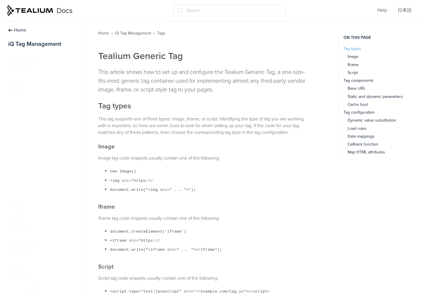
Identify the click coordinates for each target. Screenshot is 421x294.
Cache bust (358, 104)
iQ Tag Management (133, 33)
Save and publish (27, 288)
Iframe (353, 64)
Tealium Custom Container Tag (44, 173)
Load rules (20, 231)
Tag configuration (359, 112)
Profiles (17, 82)
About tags (24, 105)
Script (353, 72)
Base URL (356, 88)
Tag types (352, 48)
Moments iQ (21, 276)
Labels (16, 265)
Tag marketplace (29, 127)
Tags (14, 93)
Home (17, 30)
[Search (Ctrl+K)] (229, 10)
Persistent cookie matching (41, 196)
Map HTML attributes (366, 152)
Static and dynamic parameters (375, 96)
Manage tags (26, 116)
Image (353, 56)
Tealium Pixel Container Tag (41, 162)
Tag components (359, 80)
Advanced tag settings (36, 139)
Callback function (363, 144)
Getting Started (25, 59)
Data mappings (25, 242)
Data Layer (20, 70)
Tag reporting (26, 185)
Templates (20, 208)
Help (382, 10)
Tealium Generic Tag (34, 150)
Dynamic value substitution (372, 120)
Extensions (20, 253)
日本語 (405, 10)
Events (16, 219)
